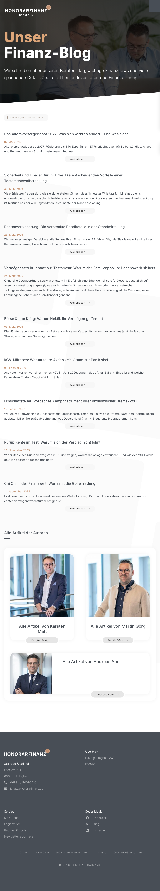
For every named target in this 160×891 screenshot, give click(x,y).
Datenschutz (42, 852)
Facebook (96, 817)
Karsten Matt (39, 640)
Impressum (102, 852)
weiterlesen (77, 159)
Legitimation (12, 824)
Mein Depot (12, 817)
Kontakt (90, 764)
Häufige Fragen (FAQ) (99, 758)
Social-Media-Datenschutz (73, 852)
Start (13, 117)
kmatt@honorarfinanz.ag (23, 788)
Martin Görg (115, 640)
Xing (92, 824)
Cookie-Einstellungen (128, 852)
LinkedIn (95, 830)
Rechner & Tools (15, 830)
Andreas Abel (109, 694)
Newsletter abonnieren (19, 836)
